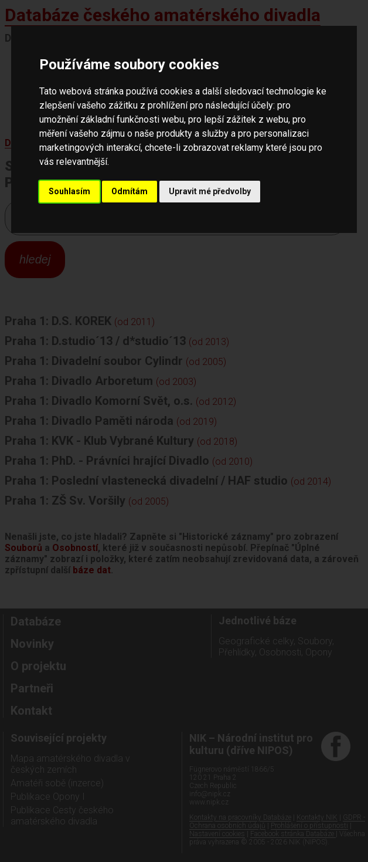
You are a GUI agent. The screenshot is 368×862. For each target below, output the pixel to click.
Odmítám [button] (129, 191)
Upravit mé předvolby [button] (210, 191)
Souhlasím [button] (69, 191)
